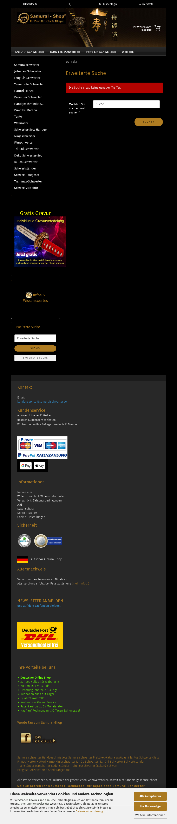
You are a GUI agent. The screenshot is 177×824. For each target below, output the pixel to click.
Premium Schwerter (28, 99)
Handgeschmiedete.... (29, 106)
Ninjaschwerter (24, 138)
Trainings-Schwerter (28, 183)
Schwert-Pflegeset (26, 177)
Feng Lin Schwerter (101, 52)
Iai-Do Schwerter (26, 164)
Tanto (18, 118)
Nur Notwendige (150, 806)
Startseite (30, 4)
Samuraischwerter (29, 52)
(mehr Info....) (80, 585)
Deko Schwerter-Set (28, 157)
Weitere (128, 52)
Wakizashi (21, 125)
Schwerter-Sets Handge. (30, 131)
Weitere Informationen (150, 815)
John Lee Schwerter (65, 52)
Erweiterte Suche (35, 359)
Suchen (149, 124)
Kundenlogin (108, 4)
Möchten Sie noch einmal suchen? (77, 110)
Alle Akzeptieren (150, 796)
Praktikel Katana (25, 112)
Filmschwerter (24, 144)
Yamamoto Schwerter (29, 86)
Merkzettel (146, 4)
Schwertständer (25, 170)
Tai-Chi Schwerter (26, 151)
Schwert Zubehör (26, 190)
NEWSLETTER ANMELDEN (40, 602)
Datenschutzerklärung (89, 811)
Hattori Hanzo (24, 93)
